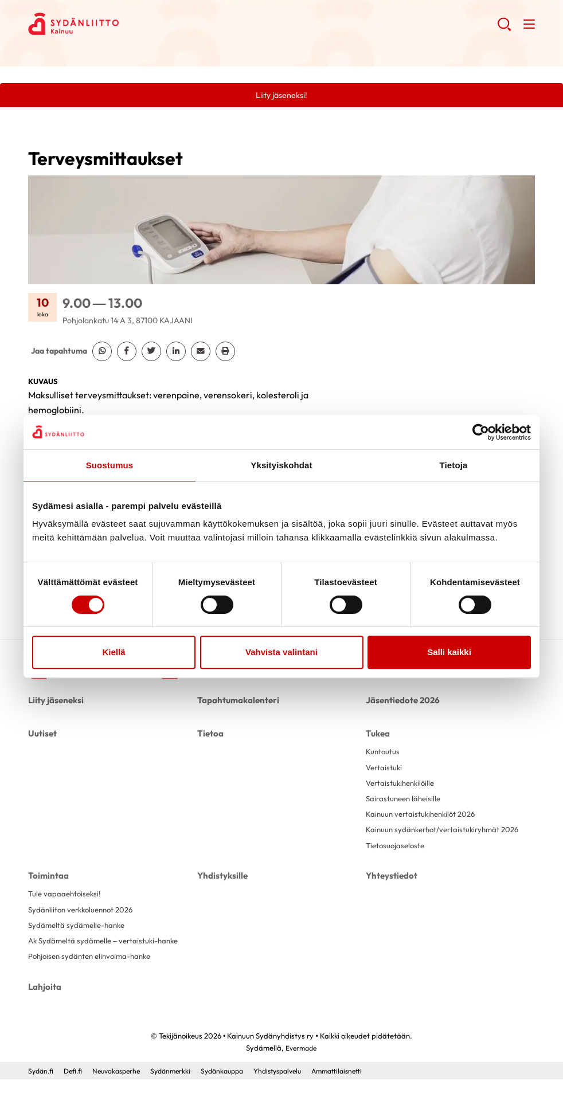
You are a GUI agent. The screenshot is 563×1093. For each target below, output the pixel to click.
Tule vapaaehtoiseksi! (66, 905)
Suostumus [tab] (110, 465)
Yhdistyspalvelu (296, 1084)
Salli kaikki (449, 652)
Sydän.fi (42, 1084)
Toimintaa (46, 888)
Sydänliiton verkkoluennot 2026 (85, 922)
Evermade (301, 1061)
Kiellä (113, 652)
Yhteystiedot (390, 888)
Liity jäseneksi (54, 702)
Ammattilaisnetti (361, 1084)
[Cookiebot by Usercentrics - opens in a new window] (481, 432)
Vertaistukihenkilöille (403, 783)
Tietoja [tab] (454, 465)
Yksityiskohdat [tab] (281, 465)
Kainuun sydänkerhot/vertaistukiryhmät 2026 (436, 837)
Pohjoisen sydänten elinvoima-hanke (93, 972)
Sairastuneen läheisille (405, 799)
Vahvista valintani (281, 652)
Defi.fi (76, 1084)
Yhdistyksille (221, 888)
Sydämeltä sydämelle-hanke (79, 939)
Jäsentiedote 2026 (400, 702)
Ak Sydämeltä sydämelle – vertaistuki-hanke (107, 955)
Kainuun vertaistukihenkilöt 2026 (424, 816)
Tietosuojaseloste (397, 858)
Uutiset (42, 732)
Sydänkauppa (235, 1084)
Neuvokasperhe (122, 1084)
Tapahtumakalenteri (235, 702)
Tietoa (209, 732)
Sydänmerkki (180, 1084)
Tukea (377, 732)
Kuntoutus (383, 750)
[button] (503, 28)
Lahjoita (43, 1001)
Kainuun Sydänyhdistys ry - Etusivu (120, 23)
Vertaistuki (385, 767)
